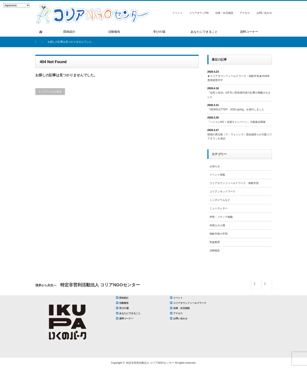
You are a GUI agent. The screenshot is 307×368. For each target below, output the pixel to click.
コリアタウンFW (199, 12)
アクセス (245, 12)
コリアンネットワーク (222, 191)
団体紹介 (124, 297)
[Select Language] (16, 5)
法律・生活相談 (224, 12)
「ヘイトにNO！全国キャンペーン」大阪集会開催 (236, 121)
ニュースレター (219, 208)
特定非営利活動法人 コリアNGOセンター (150, 362)
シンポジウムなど (220, 199)
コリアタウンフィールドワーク (189, 303)
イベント (177, 12)
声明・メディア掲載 (221, 216)
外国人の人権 (217, 225)
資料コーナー (126, 318)
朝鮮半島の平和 (219, 233)
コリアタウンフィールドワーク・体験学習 (234, 183)
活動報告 (215, 250)
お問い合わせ (264, 12)
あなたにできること (129, 313)
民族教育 (215, 242)
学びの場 (124, 308)
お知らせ (215, 166)
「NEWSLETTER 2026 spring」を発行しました (235, 109)
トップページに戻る (50, 91)
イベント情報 (217, 174)
